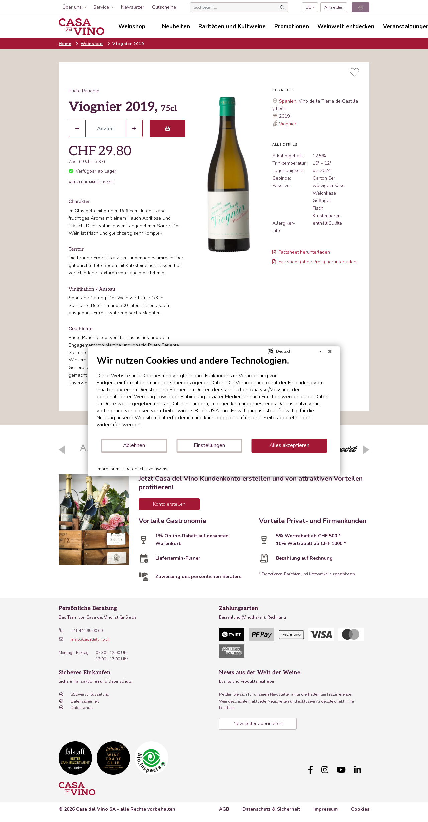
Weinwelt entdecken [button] (345, 26)
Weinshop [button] (131, 26)
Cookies (360, 809)
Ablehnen (134, 445)
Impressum (325, 809)
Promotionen (291, 26)
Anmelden (333, 7)
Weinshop (92, 43)
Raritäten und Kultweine (232, 26)
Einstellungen (209, 445)
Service (101, 7)
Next (366, 450)
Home (65, 43)
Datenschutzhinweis (146, 469)
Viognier (287, 123)
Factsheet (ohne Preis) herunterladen (314, 262)
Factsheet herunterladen (301, 252)
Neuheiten (176, 26)
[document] (214, 396)
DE (308, 7)
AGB (224, 809)
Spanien (287, 101)
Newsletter (132, 7)
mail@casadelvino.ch (90, 639)
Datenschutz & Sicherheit (271, 809)
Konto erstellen (169, 504)
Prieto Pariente (84, 91)
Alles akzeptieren (289, 445)
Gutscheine (164, 7)
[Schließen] (330, 351)
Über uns (72, 7)
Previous (62, 450)
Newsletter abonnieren (257, 723)
